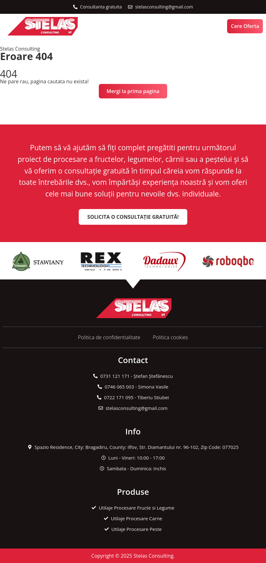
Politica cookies (170, 337)
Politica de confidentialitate (109, 337)
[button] (116, 26)
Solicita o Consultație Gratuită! (132, 216)
